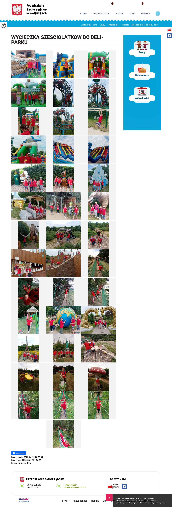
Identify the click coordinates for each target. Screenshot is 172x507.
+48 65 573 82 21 (151, 3)
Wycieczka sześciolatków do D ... (144, 25)
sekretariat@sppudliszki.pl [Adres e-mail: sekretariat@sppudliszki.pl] (75, 487)
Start (83, 13)
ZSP (132, 13)
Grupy (101, 25)
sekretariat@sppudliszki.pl (125, 3)
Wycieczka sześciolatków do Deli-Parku (57, 40)
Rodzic (120, 13)
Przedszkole (101, 13)
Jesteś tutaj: (86, 25)
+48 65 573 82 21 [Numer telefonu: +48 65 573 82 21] (70, 485)
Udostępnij (18, 453)
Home (94, 25)
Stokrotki (124, 25)
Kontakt (146, 13)
